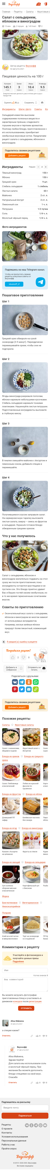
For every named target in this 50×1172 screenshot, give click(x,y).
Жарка (5, 896)
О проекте (7, 1131)
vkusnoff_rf (14, 284)
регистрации (35, 1004)
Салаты (30, 11)
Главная (6, 11)
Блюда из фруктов (11, 794)
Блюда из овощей (11, 862)
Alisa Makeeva (17, 1024)
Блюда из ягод (9, 828)
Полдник (6, 913)
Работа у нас (8, 1147)
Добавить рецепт (17, 155)
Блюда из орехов (10, 756)
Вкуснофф (31, 66)
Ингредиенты (8, 109)
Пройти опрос (9, 1151)
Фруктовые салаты (24, 725)
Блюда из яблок (34, 794)
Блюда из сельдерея (35, 862)
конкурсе (17, 1004)
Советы (38, 109)
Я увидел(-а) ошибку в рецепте (22, 642)
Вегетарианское (30, 902)
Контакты (7, 1135)
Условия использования (15, 1139)
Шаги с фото (25, 109)
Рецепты (18, 11)
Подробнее (18, 961)
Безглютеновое (9, 902)
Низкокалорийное (11, 906)
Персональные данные (14, 1143)
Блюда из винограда (32, 828)
